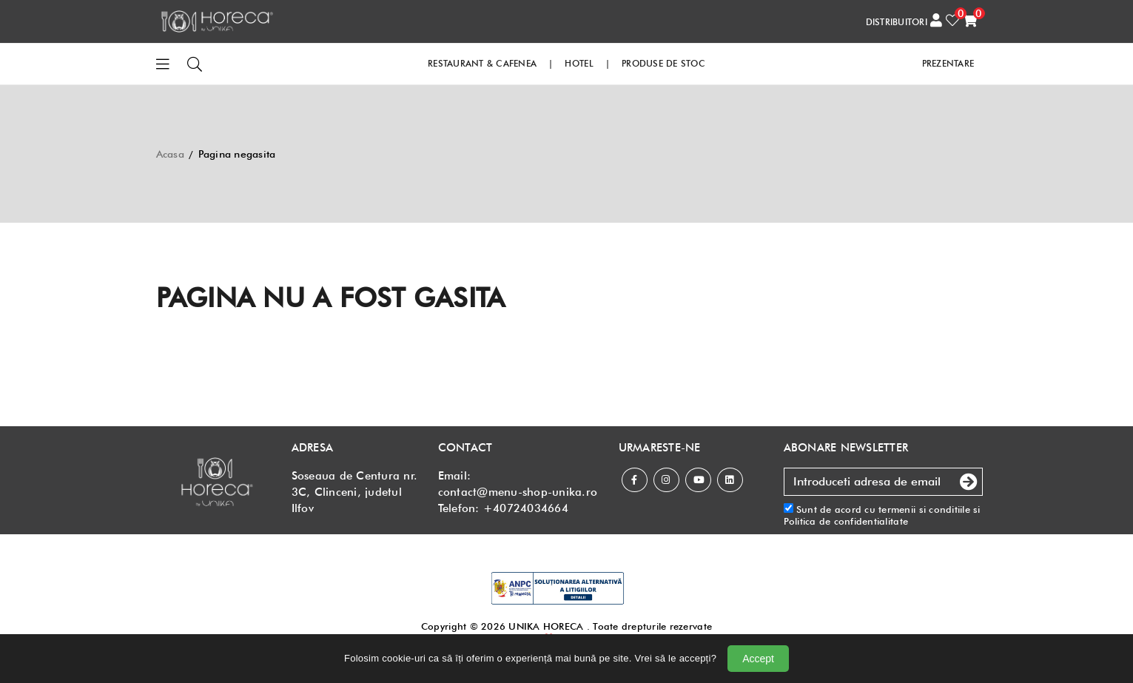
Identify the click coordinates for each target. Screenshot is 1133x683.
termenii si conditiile (924, 509)
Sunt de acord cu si (882, 515)
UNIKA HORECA (545, 626)
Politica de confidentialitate (846, 521)
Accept (758, 659)
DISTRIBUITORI (896, 21)
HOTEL (579, 63)
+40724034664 (525, 508)
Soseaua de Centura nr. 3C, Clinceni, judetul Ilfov (355, 492)
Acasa (170, 154)
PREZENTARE (948, 63)
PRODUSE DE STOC (663, 63)
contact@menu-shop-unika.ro (518, 492)
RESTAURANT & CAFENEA (482, 63)
